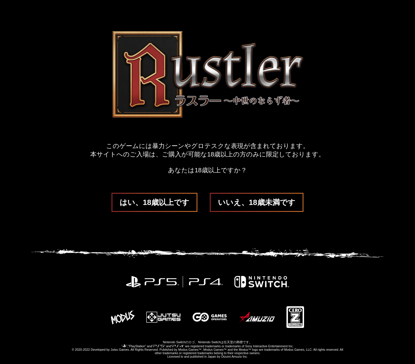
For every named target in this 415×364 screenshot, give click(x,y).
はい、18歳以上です (154, 202)
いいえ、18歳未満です (256, 202)
